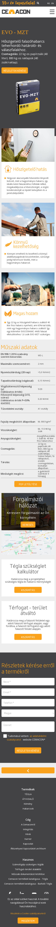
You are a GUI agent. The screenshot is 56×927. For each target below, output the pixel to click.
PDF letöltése (28, 484)
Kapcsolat (28, 843)
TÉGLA (28, 794)
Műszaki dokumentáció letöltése (28, 873)
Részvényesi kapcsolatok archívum (28, 848)
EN (52, 3)
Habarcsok (28, 808)
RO (48, 3)
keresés (28, 524)
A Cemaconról (28, 824)
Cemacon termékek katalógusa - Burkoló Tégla (28, 883)
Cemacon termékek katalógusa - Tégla (28, 878)
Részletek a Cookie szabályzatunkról (28, 913)
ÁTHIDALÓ (28, 798)
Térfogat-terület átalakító (28, 869)
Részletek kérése (14, 70)
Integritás (28, 829)
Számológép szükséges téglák (28, 864)
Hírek (28, 834)
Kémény (28, 803)
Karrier (28, 838)
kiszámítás (28, 590)
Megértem (28, 920)
